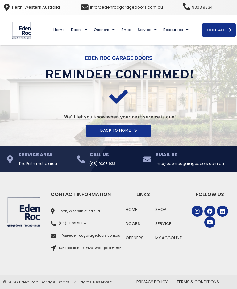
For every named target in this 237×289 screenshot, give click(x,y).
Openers (104, 30)
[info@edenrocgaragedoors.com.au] (85, 7)
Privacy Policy (152, 282)
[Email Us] (147, 159)
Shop (126, 29)
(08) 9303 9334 (103, 163)
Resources (176, 30)
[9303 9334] (187, 6)
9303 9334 (202, 7)
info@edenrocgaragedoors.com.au (126, 7)
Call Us (99, 154)
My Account (168, 238)
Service (147, 30)
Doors (79, 30)
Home (58, 29)
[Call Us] (81, 159)
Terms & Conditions (198, 282)
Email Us (167, 154)
